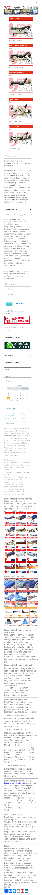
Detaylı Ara (20, 303)
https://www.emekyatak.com (14, 482)
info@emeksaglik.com (22, 863)
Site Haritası (9, 289)
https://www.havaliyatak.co (13, 487)
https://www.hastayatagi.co (13, 479)
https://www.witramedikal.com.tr (15, 477)
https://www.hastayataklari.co (14, 484)
